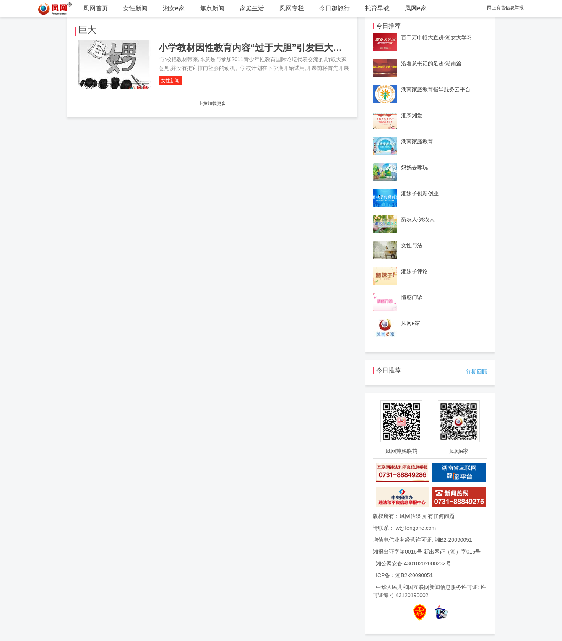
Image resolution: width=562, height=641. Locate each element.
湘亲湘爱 (411, 115)
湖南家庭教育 (417, 141)
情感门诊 (411, 297)
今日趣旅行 (334, 8)
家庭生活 (252, 8)
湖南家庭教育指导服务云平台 (436, 89)
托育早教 (377, 8)
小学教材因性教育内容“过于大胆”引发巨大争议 (255, 47)
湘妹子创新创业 (420, 193)
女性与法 (411, 245)
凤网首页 (95, 8)
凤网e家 (416, 8)
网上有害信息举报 (505, 7)
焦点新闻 (212, 8)
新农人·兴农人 (418, 219)
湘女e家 (174, 8)
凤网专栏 (291, 8)
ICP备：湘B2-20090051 (404, 575)
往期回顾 (476, 372)
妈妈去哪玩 (414, 167)
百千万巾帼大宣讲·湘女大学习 (436, 37)
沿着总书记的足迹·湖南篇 (431, 63)
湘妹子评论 (414, 271)
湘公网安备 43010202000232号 (413, 563)
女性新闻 (135, 8)
